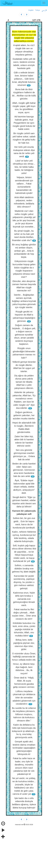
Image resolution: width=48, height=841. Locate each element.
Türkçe (37, 10)
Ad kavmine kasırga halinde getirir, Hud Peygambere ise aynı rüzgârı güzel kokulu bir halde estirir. (24, 122)
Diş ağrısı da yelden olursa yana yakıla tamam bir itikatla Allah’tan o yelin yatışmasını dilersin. (24, 381)
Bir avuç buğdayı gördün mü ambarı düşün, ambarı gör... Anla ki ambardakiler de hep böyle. (24, 250)
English (31, 10)
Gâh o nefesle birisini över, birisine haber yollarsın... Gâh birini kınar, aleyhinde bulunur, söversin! (24, 78)
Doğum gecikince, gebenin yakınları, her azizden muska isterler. (24, 415)
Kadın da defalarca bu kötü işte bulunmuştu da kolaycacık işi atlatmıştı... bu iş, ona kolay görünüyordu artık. (24, 731)
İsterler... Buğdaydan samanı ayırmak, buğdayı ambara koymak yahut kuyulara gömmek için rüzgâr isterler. (24, 301)
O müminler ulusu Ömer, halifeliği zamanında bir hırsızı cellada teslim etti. (24, 656)
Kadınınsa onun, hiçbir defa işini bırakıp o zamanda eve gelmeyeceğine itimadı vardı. (24, 599)
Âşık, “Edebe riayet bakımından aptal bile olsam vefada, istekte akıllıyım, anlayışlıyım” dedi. (24, 486)
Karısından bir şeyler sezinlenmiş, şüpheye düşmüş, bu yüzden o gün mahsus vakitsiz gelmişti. (23, 582)
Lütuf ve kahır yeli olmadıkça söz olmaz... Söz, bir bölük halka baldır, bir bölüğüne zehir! (24, 166)
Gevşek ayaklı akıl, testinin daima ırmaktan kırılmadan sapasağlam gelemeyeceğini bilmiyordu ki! (24, 747)
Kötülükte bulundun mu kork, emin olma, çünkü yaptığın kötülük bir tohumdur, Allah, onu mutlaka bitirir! (24, 629)
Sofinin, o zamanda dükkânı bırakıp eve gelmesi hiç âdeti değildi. (24, 568)
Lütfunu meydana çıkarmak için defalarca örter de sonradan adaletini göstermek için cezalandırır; (24, 697)
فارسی (44, 10)
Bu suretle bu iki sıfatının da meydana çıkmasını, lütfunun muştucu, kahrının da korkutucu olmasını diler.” (24, 714)
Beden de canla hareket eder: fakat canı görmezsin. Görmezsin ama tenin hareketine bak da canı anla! (24, 469)
